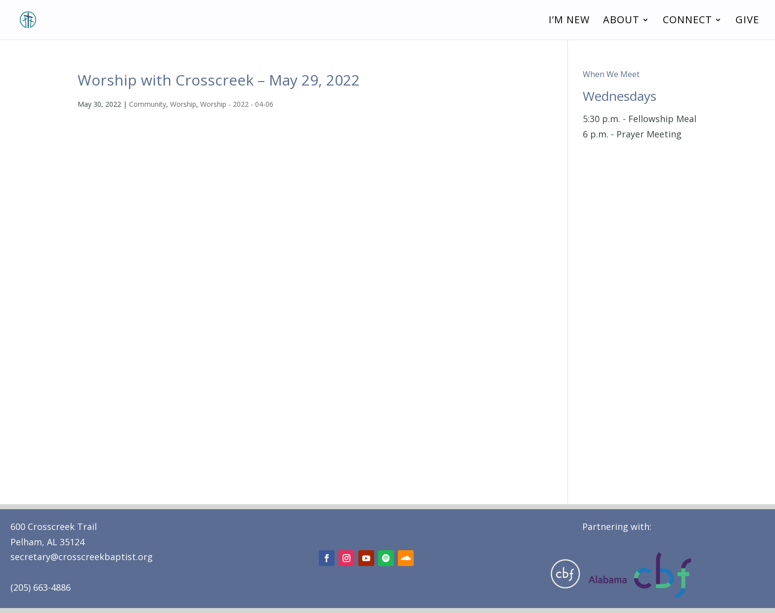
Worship (183, 104)
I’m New (569, 21)
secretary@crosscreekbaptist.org (81, 557)
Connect (687, 21)
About (621, 21)
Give (747, 21)
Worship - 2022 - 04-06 (236, 104)
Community (147, 104)
